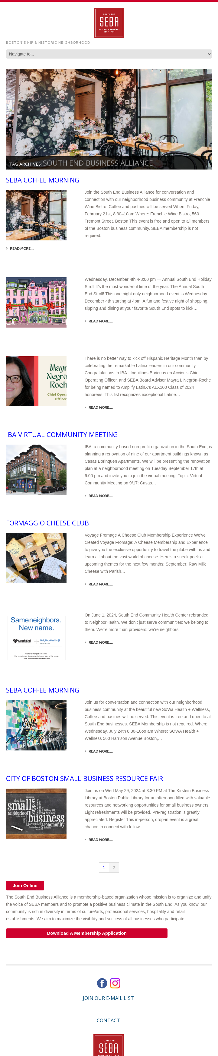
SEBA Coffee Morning (43, 179)
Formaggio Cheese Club (47, 522)
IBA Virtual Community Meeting (62, 434)
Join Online (25, 885)
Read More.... (22, 248)
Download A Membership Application (86, 933)
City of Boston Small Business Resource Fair (84, 778)
